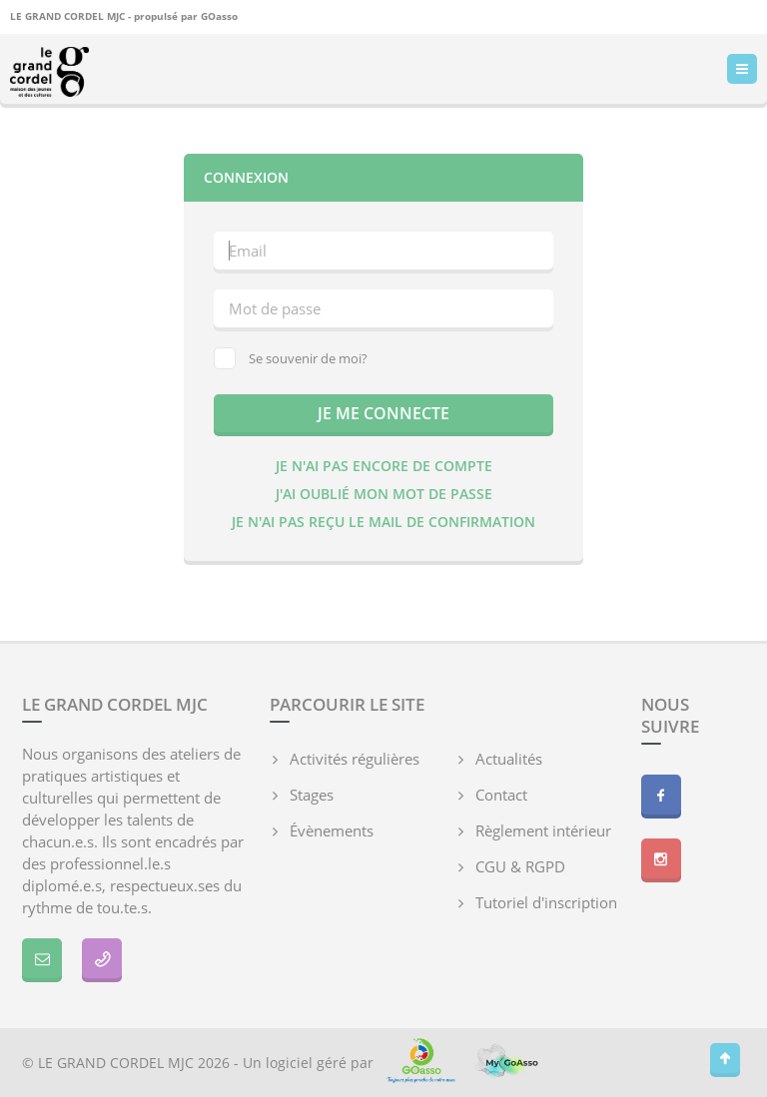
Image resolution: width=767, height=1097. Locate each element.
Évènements (332, 830)
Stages (312, 795)
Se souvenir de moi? (291, 358)
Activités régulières (354, 759)
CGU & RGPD (520, 866)
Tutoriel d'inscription (546, 902)
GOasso (219, 16)
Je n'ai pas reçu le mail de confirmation (383, 521)
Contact (501, 795)
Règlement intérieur (543, 830)
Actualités (508, 759)
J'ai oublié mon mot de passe (384, 493)
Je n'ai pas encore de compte (384, 465)
